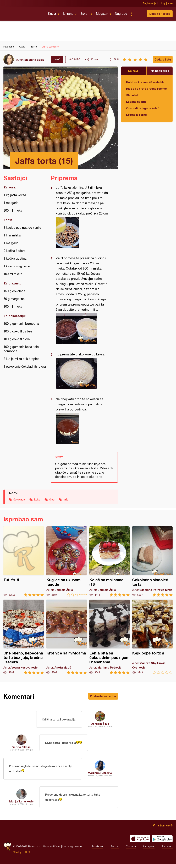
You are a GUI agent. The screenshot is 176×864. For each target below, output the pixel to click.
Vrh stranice (161, 825)
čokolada (19, 499)
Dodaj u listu (163, 59)
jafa (66, 499)
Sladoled (132, 95)
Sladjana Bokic (34, 59)
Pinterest (167, 846)
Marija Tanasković (21, 801)
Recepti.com (23, 12)
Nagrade (121, 13)
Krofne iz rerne (136, 114)
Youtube (131, 846)
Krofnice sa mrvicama (66, 637)
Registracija (149, 3)
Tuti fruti (23, 561)
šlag (51, 499)
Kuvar (52, 13)
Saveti (84, 13)
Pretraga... (138, 13)
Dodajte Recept (159, 13)
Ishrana (68, 13)
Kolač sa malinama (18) (109, 561)
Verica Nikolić (21, 747)
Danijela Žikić (100, 723)
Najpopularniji (160, 70)
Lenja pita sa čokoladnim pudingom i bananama (109, 637)
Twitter (115, 846)
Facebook (97, 846)
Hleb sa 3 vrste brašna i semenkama (146, 88)
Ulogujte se (166, 3)
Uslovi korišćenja (51, 846)
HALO (26, 852)
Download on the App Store (140, 838)
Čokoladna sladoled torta (152, 561)
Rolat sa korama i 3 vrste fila (145, 82)
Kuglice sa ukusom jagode (66, 561)
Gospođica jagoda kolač (142, 108)
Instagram (149, 846)
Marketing (67, 846)
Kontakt (79, 846)
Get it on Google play (162, 838)
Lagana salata (136, 101)
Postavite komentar (103, 696)
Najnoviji (133, 70)
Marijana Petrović (100, 772)
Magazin (102, 13)
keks (37, 499)
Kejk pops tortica (152, 637)
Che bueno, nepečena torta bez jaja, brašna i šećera (23, 637)
